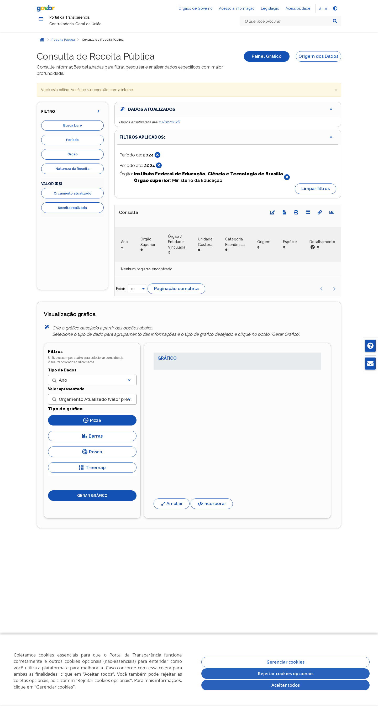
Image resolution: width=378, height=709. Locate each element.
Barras (92, 439)
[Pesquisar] (335, 21)
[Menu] (41, 19)
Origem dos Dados (318, 59)
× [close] (336, 92)
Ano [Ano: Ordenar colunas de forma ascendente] (124, 245)
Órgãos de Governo (195, 8)
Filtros (55, 354)
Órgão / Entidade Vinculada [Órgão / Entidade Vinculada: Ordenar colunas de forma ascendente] (176, 245)
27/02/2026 (169, 125)
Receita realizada (72, 211)
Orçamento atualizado (72, 196)
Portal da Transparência (83, 19)
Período (72, 143)
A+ (321, 9)
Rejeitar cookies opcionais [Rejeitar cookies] (285, 673)
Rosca (92, 454)
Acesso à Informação (237, 8)
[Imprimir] (296, 215)
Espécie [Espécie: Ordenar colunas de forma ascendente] (290, 245)
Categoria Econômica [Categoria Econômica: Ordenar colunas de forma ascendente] (235, 245)
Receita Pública (63, 42)
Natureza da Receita (73, 172)
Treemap (92, 470)
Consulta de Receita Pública (103, 42)
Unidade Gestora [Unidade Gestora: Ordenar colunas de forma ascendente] (205, 245)
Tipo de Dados (62, 373)
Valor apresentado (66, 392)
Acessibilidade (298, 8)
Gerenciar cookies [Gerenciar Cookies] (285, 662)
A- (327, 9)
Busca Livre (72, 128)
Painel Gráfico (267, 59)
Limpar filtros (315, 191)
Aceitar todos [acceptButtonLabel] (285, 685)
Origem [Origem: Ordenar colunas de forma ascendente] (263, 245)
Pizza (92, 423)
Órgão (72, 157)
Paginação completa (176, 291)
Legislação (270, 8)
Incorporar (211, 506)
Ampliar (171, 506)
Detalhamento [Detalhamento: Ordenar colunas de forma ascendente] (322, 247)
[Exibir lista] (129, 383)
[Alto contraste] (335, 8)
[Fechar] (157, 158)
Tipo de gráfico (65, 411)
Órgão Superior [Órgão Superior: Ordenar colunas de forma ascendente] (147, 245)
